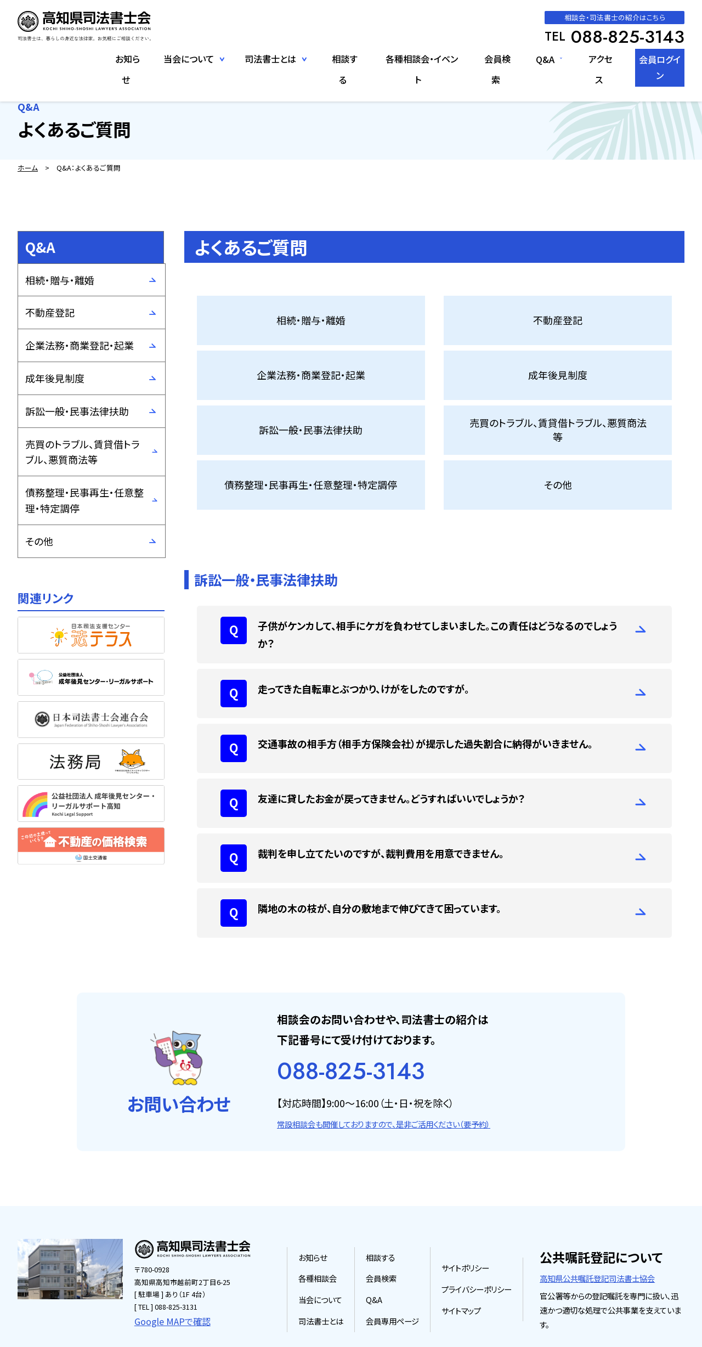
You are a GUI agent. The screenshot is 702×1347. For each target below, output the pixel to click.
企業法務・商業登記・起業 (79, 345)
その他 (39, 541)
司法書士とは (330, 1278)
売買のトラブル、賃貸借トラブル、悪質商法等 (82, 452)
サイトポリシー (468, 1226)
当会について (329, 1257)
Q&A (532, 58)
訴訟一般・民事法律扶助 (77, 411)
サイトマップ (464, 1268)
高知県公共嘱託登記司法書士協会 (597, 1236)
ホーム (28, 167)
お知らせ (115, 58)
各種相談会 (326, 1236)
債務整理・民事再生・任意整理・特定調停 (84, 500)
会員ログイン (654, 58)
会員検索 (485, 58)
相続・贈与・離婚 (59, 280)
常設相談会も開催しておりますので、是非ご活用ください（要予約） (383, 1084)
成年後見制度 (54, 378)
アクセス (588, 58)
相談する (332, 58)
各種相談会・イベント (408, 58)
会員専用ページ (398, 1278)
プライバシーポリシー (479, 1247)
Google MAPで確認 (164, 1278)
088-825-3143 (350, 1031)
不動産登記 (50, 312)
